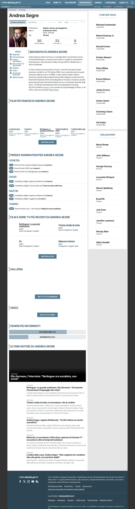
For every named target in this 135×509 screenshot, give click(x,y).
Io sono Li (46, 87)
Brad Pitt (100, 199)
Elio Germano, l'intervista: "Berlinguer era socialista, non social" (44, 377)
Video (67, 22)
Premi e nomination (17, 60)
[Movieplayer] (28, 477)
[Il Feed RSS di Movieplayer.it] (37, 481)
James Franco (103, 90)
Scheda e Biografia (17, 22)
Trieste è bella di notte (61, 130)
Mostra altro (47, 142)
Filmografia (32, 22)
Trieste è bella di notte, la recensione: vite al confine (51, 402)
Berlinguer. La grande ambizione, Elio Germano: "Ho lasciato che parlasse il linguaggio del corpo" (55, 388)
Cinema (98, 2)
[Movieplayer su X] (24, 481)
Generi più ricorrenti (16, 74)
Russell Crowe (103, 46)
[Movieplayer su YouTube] (33, 481)
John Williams (103, 155)
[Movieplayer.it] (11, 2)
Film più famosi (18, 57)
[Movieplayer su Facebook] (20, 481)
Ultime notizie (18, 77)
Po (20, 241)
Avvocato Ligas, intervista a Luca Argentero (23, 7)
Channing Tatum (104, 111)
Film (48, 2)
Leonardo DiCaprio (105, 177)
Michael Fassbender (106, 25)
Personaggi (22, 10)
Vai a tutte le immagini (47, 297)
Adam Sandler (103, 242)
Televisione (70, 2)
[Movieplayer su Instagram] (28, 481)
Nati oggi (97, 7)
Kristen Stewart (103, 57)
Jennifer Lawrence (105, 220)
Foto (60, 22)
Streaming (110, 2)
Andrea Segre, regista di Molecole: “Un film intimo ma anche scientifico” (55, 421)
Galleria (16, 68)
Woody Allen (102, 231)
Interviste (129, 7)
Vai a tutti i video (47, 315)
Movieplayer (13, 10)
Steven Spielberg (104, 188)
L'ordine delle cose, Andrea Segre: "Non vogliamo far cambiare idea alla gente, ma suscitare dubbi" (56, 456)
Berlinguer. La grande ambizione (47, 130)
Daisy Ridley (102, 68)
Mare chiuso (54, 90)
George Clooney (104, 166)
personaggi (85, 2)
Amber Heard (102, 101)
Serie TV (57, 2)
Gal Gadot (101, 122)
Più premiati (107, 7)
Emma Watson (103, 79)
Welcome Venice (66, 241)
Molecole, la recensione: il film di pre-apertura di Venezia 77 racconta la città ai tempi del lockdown (54, 438)
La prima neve (14, 129)
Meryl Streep (102, 144)
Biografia (16, 54)
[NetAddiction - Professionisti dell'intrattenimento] (66, 496)
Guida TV (123, 2)
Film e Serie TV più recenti (18, 65)
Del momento (119, 7)
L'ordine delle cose (78, 129)
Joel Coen (101, 210)
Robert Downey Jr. (105, 35)
